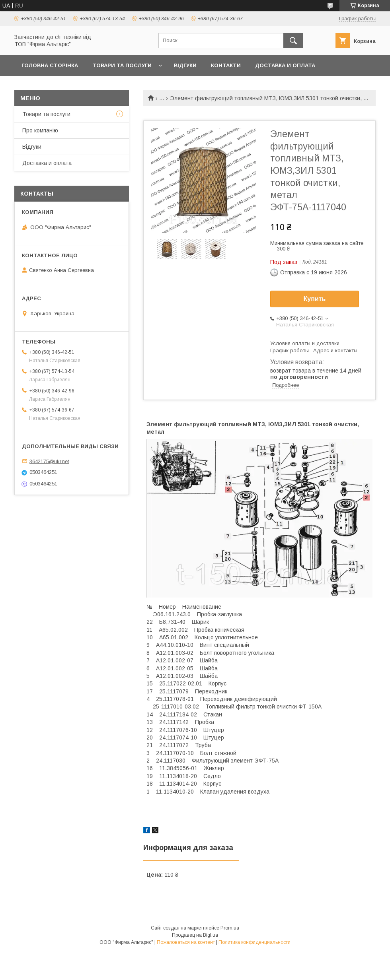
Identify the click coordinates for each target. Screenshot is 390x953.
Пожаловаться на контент (186, 942)
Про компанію (40, 130)
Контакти (226, 65)
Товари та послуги (122, 65)
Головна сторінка (49, 65)
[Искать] (293, 40)
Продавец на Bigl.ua (195, 935)
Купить (315, 298)
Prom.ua (229, 928)
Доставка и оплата (285, 65)
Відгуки (185, 65)
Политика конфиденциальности (254, 942)
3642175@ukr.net (49, 461)
